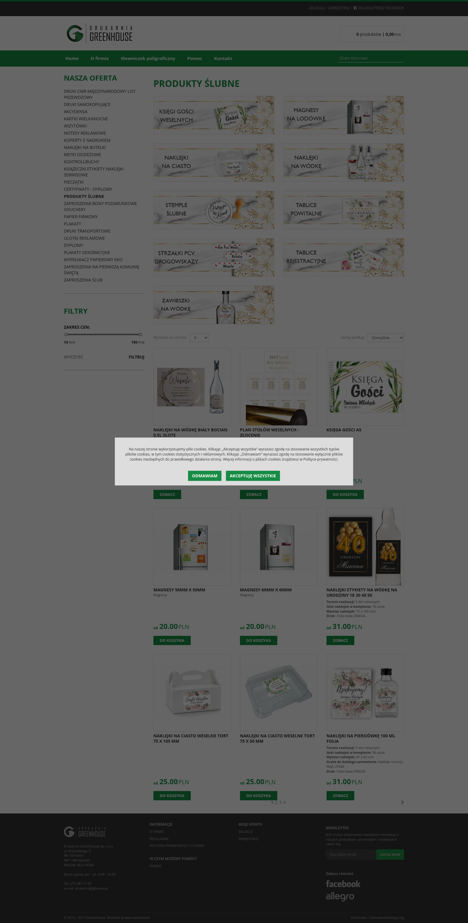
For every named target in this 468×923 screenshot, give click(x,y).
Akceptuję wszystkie (253, 476)
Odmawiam (204, 476)
